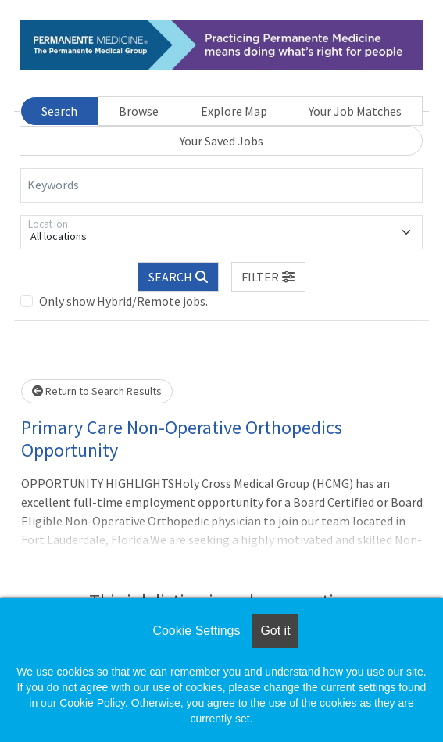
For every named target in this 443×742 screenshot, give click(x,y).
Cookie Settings (196, 630)
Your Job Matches (355, 111)
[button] (268, 277)
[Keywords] (221, 185)
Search (59, 111)
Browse (139, 111)
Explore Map (234, 111)
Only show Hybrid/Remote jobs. (123, 301)
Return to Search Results (97, 391)
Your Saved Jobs (221, 141)
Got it (275, 630)
